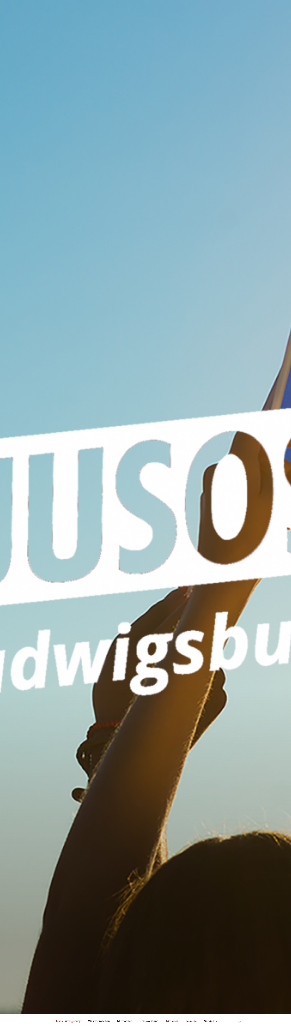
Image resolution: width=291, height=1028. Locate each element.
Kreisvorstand (149, 1021)
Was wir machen (99, 1021)
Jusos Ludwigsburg (68, 1021)
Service (211, 1021)
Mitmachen (124, 1021)
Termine (191, 1021)
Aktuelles (172, 1021)
